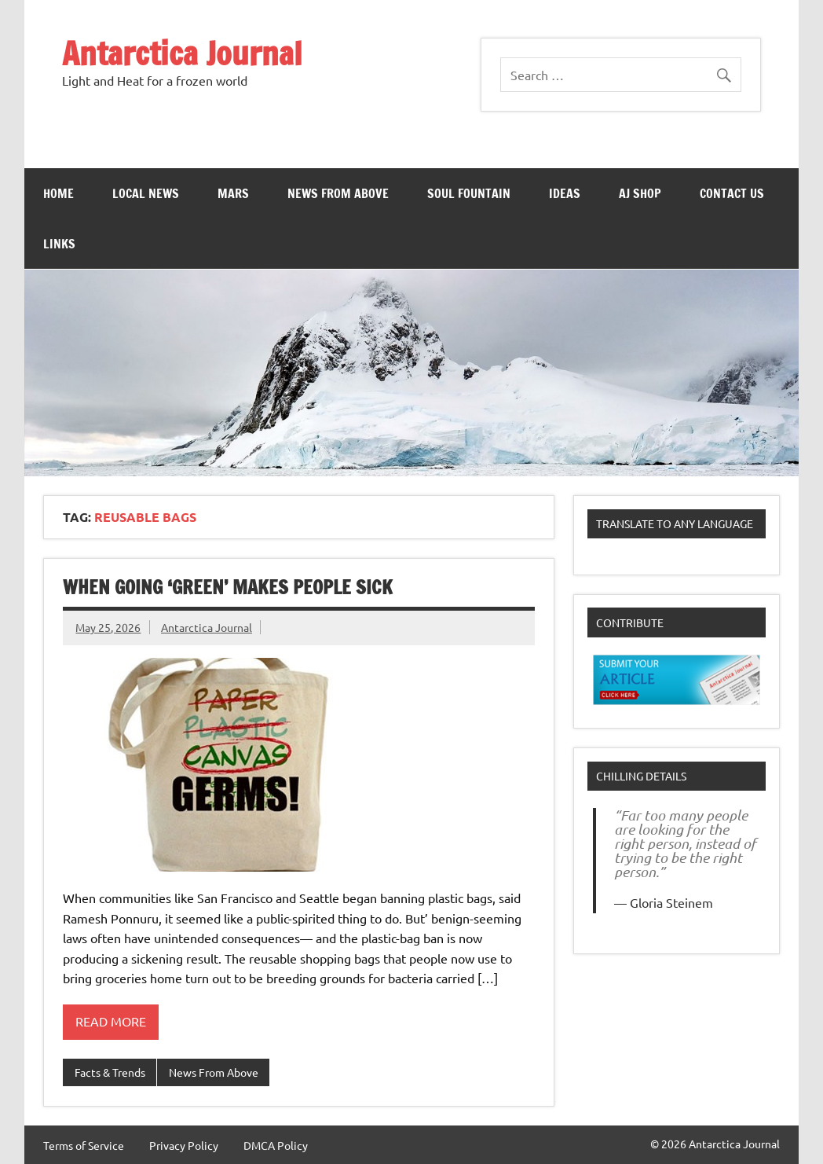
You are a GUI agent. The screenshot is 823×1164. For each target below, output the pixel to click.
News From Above (338, 193)
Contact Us (732, 193)
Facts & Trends (110, 1072)
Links (59, 243)
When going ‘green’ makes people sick (228, 587)
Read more (110, 1021)
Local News (145, 193)
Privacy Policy (183, 1145)
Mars (233, 193)
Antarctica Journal (182, 53)
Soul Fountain (468, 193)
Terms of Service (83, 1145)
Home (58, 193)
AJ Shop (640, 193)
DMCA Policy (275, 1145)
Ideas (564, 193)
